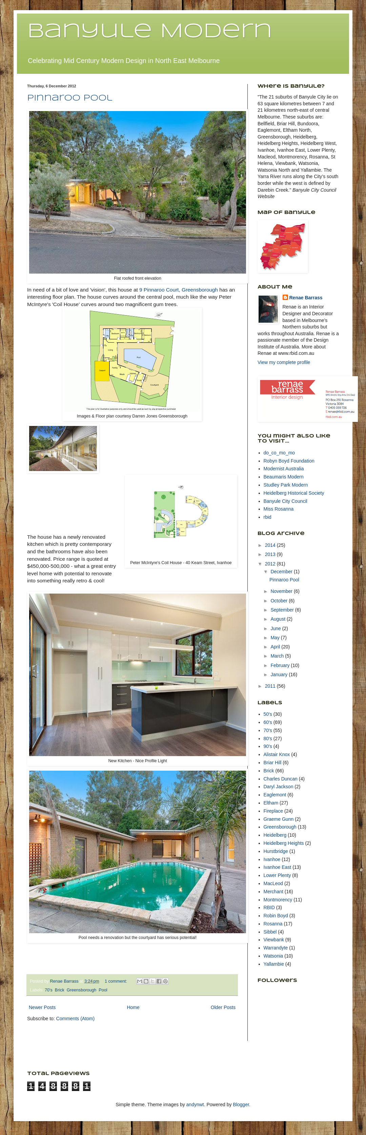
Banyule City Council (285, 501)
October (279, 600)
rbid (267, 517)
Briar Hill (273, 762)
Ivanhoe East (277, 867)
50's (268, 714)
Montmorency (278, 899)
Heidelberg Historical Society (294, 493)
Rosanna (273, 923)
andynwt (195, 1104)
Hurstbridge (276, 851)
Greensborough (82, 990)
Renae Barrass (306, 297)
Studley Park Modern (286, 485)
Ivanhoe (272, 859)
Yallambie (274, 964)
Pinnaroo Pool (70, 98)
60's (268, 722)
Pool (103, 990)
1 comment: (116, 981)
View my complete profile (284, 362)
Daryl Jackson (278, 786)
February (280, 665)
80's (268, 738)
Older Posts (223, 1007)
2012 (271, 563)
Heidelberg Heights (284, 843)
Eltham (271, 803)
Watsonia (273, 956)
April (275, 646)
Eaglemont (275, 794)
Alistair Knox (277, 754)
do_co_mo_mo (279, 452)
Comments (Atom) (75, 1018)
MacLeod (273, 883)
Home (133, 1007)
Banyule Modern (149, 31)
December (281, 571)
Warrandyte (276, 947)
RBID (269, 907)
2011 (271, 686)
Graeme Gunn (279, 819)
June (276, 628)
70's (49, 990)
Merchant (273, 891)
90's (268, 746)
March (277, 656)
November (281, 591)
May (275, 637)
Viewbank (274, 939)
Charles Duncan (281, 778)
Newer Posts (42, 1007)
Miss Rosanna (279, 509)
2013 (271, 554)
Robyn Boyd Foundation (289, 461)
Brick (59, 990)
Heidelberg (275, 835)
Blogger (241, 1104)
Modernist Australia (284, 468)
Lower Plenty (277, 875)
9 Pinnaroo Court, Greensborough (178, 290)
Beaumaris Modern (284, 476)
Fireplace (273, 811)
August (278, 619)
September (282, 610)
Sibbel (270, 932)
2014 (271, 545)
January (279, 674)
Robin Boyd (276, 915)
